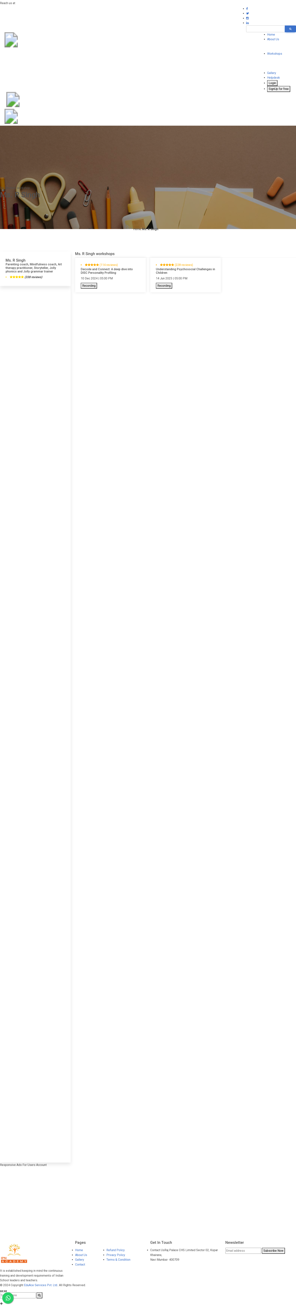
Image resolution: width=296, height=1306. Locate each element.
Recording (89, 285)
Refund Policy (115, 1250)
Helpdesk (273, 77)
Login (272, 83)
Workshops (274, 53)
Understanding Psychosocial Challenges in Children (185, 271)
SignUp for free (279, 89)
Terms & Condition (118, 1259)
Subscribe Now (273, 1250)
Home (271, 34)
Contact (80, 1264)
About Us (273, 39)
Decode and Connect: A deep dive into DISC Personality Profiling (107, 271)
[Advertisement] (35, 315)
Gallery (271, 73)
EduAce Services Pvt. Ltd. (41, 1285)
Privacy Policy (115, 1255)
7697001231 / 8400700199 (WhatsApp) (42, 3)
